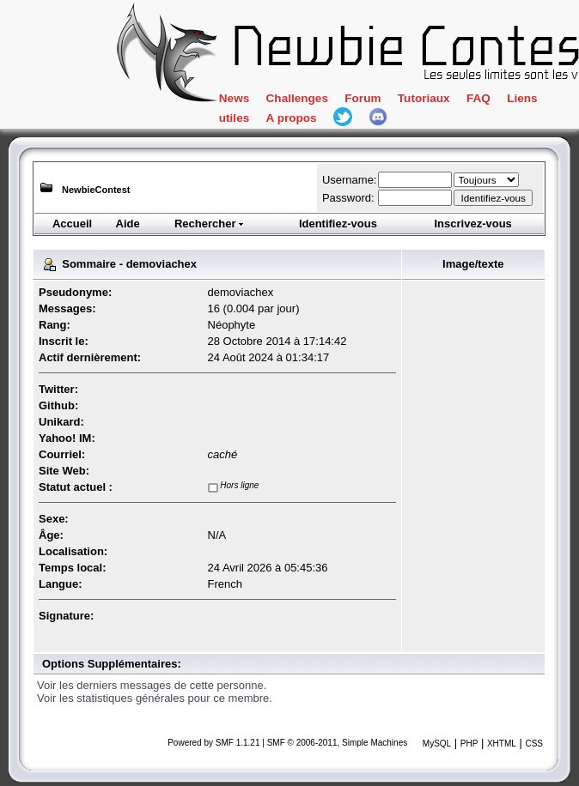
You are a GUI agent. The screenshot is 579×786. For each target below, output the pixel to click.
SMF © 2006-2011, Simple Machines (337, 742)
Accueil (72, 223)
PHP (469, 743)
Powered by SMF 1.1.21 (213, 742)
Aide (128, 223)
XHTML (501, 743)
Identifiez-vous (338, 223)
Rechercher (209, 223)
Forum (362, 98)
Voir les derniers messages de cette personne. (151, 685)
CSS (534, 743)
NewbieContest (96, 189)
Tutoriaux (424, 98)
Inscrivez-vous (472, 223)
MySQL (437, 743)
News (234, 98)
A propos (291, 118)
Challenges (297, 98)
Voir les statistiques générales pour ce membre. (154, 698)
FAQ (478, 98)
